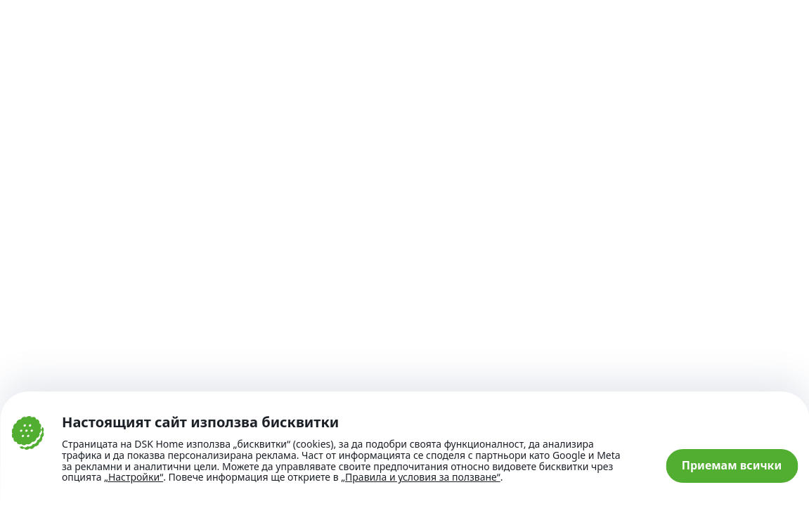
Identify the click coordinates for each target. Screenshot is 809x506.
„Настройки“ (133, 477)
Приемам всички (732, 465)
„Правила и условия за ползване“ (420, 477)
